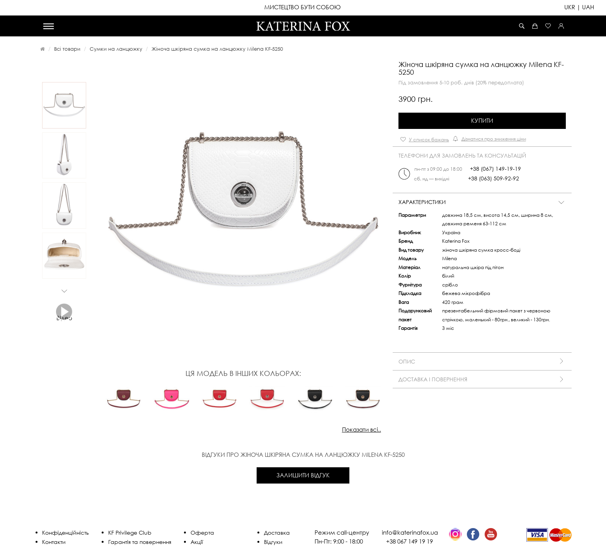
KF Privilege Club (130, 532)
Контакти (54, 542)
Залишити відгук (303, 475)
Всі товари (67, 49)
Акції (197, 542)
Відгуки (273, 542)
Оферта (202, 532)
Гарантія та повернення (139, 542)
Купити (482, 120)
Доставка (277, 532)
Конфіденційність (65, 532)
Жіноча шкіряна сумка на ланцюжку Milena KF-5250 (217, 49)
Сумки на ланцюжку (116, 49)
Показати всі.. (361, 429)
